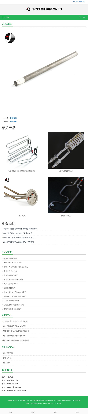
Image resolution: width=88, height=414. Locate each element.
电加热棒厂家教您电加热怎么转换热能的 (17, 233)
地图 (77, 410)
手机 (11, 410)
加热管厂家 (7, 358)
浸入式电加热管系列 (11, 258)
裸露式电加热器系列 (11, 284)
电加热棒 (6, 363)
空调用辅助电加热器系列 (12, 309)
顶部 (55, 410)
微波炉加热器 (66, 216)
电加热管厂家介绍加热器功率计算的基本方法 (19, 238)
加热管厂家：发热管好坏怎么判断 (15, 321)
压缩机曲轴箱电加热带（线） (14, 305)
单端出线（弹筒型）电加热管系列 (16, 267)
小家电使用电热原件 (66, 171)
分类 (33, 411)
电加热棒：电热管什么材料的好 (14, 336)
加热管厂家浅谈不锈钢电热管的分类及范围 (18, 242)
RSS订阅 (82, 1)
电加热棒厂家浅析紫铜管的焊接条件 (16, 331)
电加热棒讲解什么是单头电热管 (14, 326)
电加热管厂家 (8, 353)
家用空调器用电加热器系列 (13, 279)
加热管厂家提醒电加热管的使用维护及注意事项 (20, 229)
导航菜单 (5, 17)
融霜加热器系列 (9, 288)
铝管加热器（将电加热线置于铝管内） (22, 171)
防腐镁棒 (13, 118)
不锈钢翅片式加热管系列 (12, 262)
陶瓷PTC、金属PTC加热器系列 (15, 296)
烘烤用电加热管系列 (11, 275)
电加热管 (22, 216)
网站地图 (75, 1)
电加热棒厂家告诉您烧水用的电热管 (16, 340)
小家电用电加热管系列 (12, 301)
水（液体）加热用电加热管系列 (15, 292)
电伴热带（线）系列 (11, 271)
